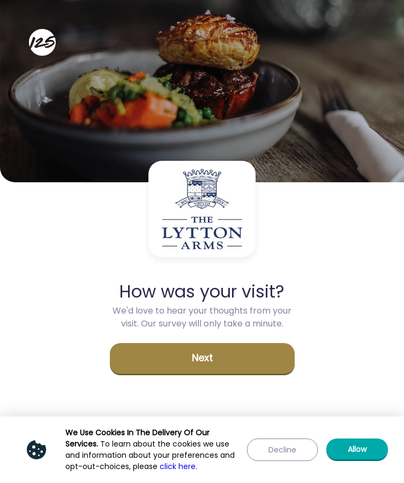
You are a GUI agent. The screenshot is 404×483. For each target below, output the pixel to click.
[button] (202, 359)
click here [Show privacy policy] (178, 466)
